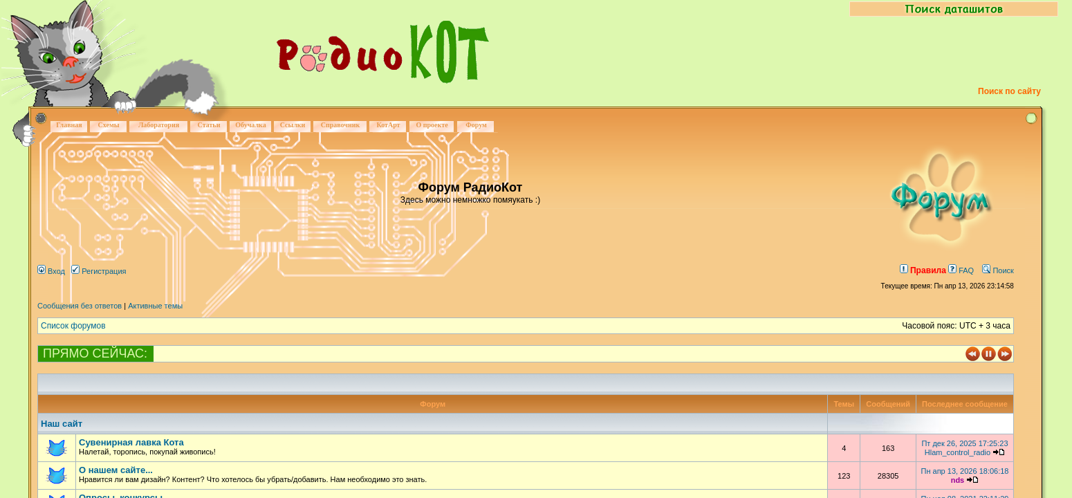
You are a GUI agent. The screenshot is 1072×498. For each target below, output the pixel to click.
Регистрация (98, 271)
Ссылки (293, 125)
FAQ (961, 270)
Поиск (998, 270)
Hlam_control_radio (957, 452)
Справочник (340, 125)
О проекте (431, 125)
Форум (476, 125)
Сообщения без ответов (79, 306)
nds (958, 480)
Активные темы (155, 306)
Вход (51, 271)
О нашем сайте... (116, 470)
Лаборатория (158, 125)
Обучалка (250, 125)
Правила (923, 270)
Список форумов (73, 326)
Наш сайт (61, 423)
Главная (69, 125)
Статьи (209, 125)
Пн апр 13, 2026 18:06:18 (964, 471)
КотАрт (388, 125)
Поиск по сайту (1009, 91)
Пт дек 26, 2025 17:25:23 (964, 443)
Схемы (108, 125)
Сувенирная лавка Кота (131, 442)
